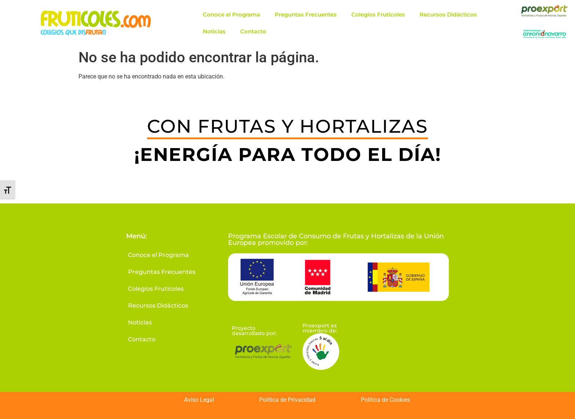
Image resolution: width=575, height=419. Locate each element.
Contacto (253, 31)
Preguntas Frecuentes (306, 14)
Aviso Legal (199, 399)
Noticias (214, 31)
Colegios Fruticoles (378, 14)
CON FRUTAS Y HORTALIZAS (287, 126)
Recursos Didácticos (448, 14)
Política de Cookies (385, 399)
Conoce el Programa (231, 14)
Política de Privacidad (287, 399)
